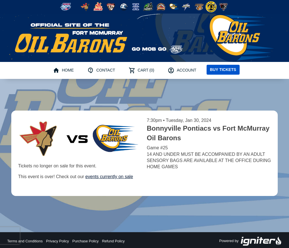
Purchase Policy (85, 241)
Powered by (250, 241)
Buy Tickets (223, 69)
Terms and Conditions (25, 241)
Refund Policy (113, 241)
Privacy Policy (57, 241)
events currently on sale (109, 176)
